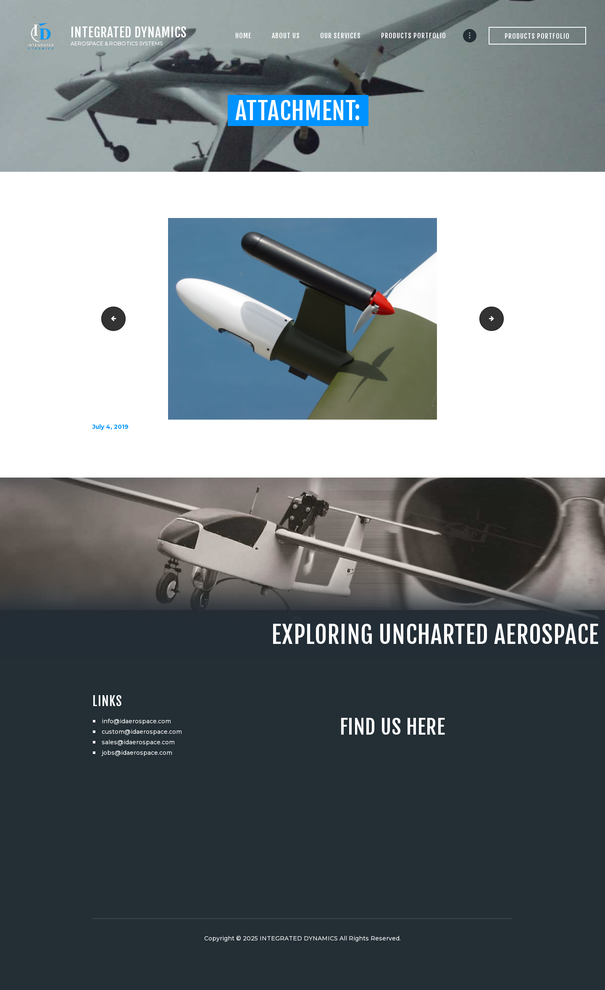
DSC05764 (500, 319)
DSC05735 (111, 319)
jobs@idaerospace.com (137, 752)
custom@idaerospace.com (142, 731)
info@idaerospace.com (136, 721)
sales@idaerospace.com (138, 742)
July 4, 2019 (110, 427)
